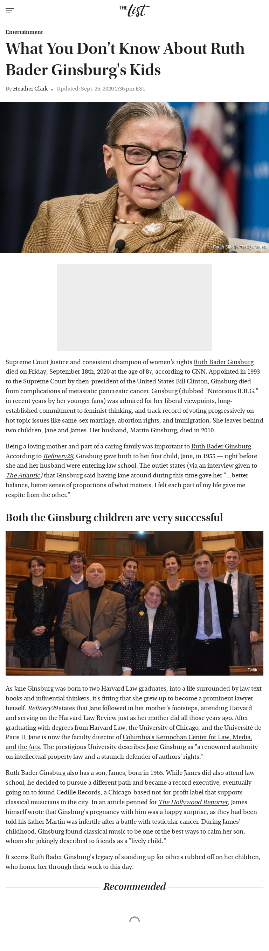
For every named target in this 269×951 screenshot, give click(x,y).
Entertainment (24, 32)
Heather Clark (30, 88)
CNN (199, 371)
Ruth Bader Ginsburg (221, 446)
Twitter (254, 670)
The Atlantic (23, 475)
